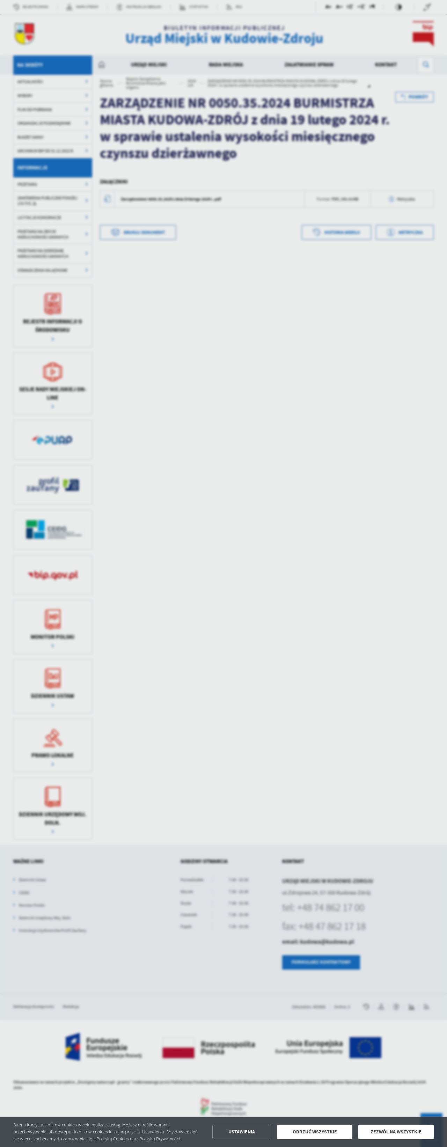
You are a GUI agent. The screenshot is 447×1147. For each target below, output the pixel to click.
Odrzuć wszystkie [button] (315, 1131)
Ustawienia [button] (241, 1131)
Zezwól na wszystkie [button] (396, 1131)
